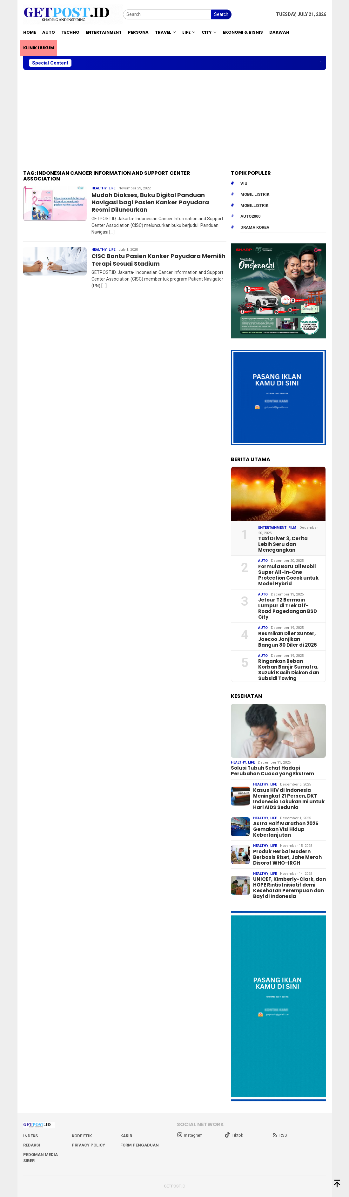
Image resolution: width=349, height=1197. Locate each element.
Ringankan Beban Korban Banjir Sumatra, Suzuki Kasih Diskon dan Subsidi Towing (288, 669)
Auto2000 (250, 216)
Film (292, 528)
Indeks (30, 1135)
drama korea (254, 227)
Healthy (99, 188)
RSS (279, 1135)
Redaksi (31, 1145)
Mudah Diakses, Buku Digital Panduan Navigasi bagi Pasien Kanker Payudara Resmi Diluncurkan (150, 202)
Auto (263, 561)
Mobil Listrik (254, 194)
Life (112, 188)
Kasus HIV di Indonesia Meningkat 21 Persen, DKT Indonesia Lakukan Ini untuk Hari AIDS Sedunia (289, 798)
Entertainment (272, 528)
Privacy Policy (88, 1145)
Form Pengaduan (139, 1145)
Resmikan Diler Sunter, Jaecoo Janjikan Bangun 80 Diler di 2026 (287, 639)
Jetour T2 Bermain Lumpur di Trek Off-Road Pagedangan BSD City (287, 608)
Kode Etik (82, 1135)
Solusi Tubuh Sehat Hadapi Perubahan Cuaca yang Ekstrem (272, 771)
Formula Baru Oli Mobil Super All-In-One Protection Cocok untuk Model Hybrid (288, 575)
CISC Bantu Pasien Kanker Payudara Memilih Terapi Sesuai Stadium (158, 259)
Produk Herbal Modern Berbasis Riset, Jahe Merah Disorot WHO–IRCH (287, 857)
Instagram (190, 1135)
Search (221, 14)
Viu (243, 183)
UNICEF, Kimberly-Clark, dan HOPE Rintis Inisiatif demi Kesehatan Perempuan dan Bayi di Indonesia (289, 887)
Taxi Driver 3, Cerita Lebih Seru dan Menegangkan (283, 544)
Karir (126, 1135)
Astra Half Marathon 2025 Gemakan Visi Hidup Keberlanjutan (286, 829)
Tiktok (234, 1135)
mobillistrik (254, 205)
